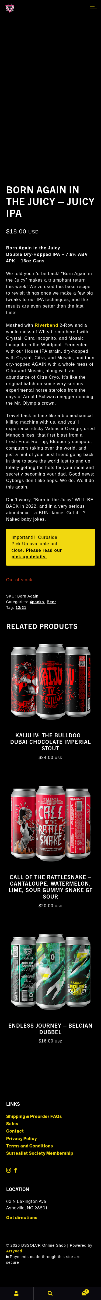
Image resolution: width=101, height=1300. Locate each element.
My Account (17, 1293)
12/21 (21, 607)
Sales (12, 1123)
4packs (37, 602)
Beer (51, 602)
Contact (15, 1131)
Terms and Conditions (29, 1146)
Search (50, 1293)
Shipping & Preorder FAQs (34, 1116)
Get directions (21, 1217)
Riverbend (46, 325)
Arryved (14, 1251)
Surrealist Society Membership (39, 1153)
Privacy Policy (21, 1138)
